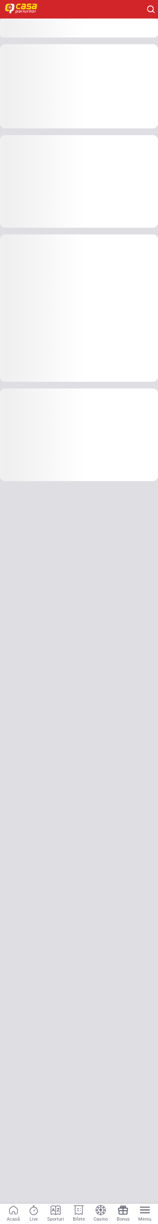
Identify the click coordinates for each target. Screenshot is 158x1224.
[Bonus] (123, 1214)
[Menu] (145, 1214)
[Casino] (100, 1214)
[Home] (25, 9)
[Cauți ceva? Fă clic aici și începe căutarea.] (151, 9)
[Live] (33, 1214)
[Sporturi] (55, 1214)
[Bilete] (79, 1214)
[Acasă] (13, 1214)
